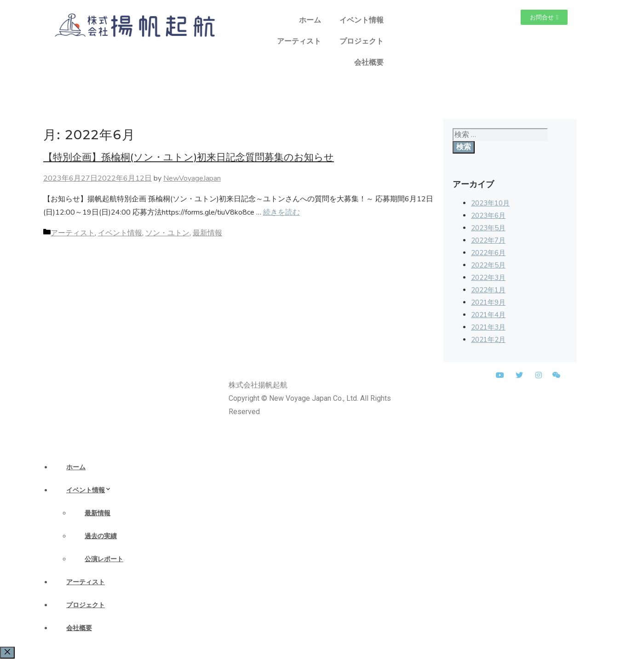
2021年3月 (488, 327)
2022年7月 (488, 240)
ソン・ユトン (167, 233)
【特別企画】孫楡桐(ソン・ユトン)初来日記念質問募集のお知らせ (188, 157)
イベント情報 (361, 20)
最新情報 (207, 233)
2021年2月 (488, 339)
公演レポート (104, 559)
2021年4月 (488, 314)
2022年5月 (488, 265)
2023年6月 (488, 215)
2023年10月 (490, 203)
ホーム (310, 20)
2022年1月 (488, 290)
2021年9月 (488, 302)
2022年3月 (488, 277)
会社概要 (369, 62)
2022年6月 (488, 252)
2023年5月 (488, 228)
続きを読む (281, 212)
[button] (544, 17)
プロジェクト (361, 41)
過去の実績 (101, 536)
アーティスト (299, 41)
